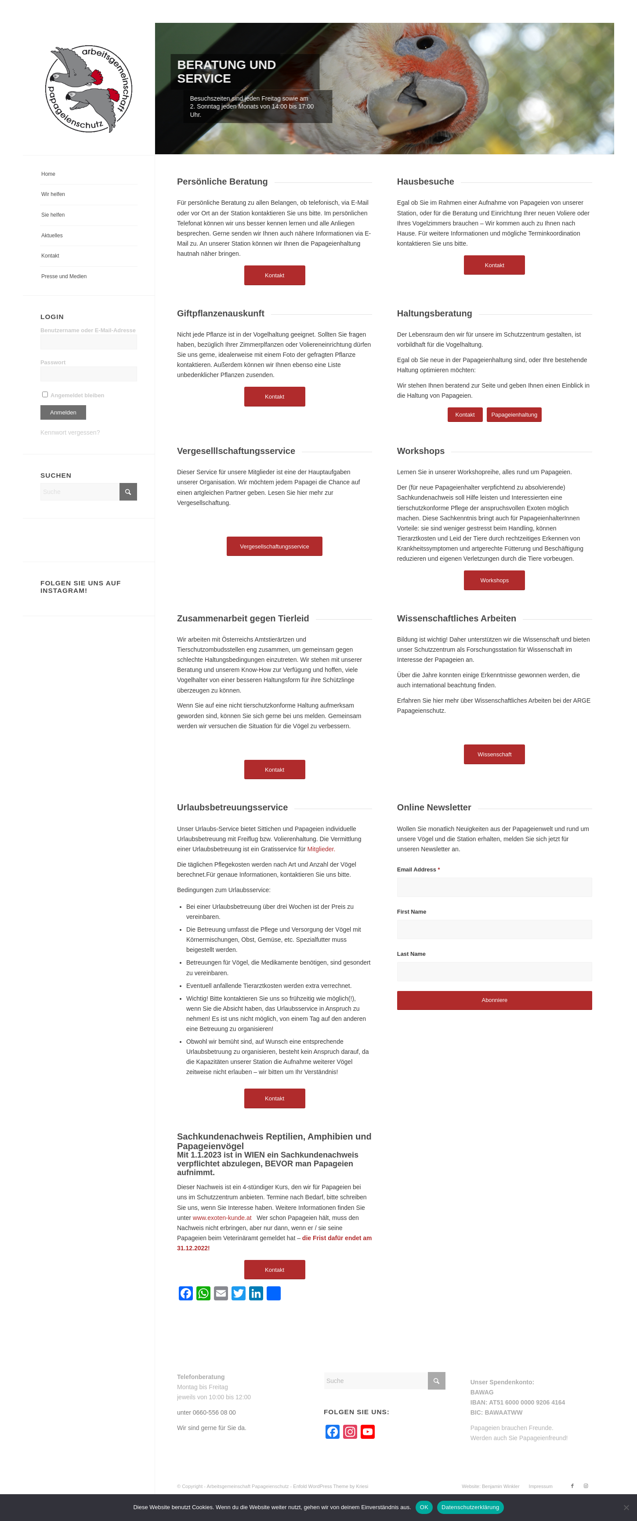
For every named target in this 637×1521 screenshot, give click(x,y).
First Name (412, 911)
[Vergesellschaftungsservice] (274, 546)
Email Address (418, 869)
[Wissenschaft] (494, 754)
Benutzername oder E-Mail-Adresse (88, 330)
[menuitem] (89, 174)
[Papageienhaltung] (514, 414)
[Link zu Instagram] (585, 1485)
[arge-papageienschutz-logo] (88, 89)
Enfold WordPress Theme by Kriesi (330, 1486)
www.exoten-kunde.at (222, 1217)
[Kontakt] (274, 275)
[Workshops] (494, 580)
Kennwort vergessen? (70, 432)
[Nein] (626, 1507)
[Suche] (88, 492)
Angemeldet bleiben (73, 395)
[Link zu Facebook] (572, 1485)
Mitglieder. (321, 849)
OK (424, 1507)
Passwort (52, 362)
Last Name (411, 954)
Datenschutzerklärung (470, 1507)
